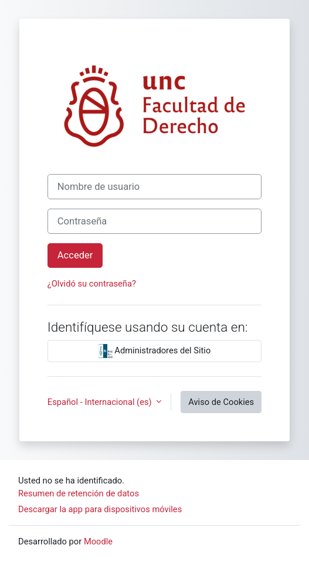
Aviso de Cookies (221, 402)
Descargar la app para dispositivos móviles (100, 509)
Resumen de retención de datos (78, 493)
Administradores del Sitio (155, 351)
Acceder (75, 255)
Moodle (98, 541)
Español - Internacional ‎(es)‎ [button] (100, 402)
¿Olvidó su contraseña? (91, 283)
